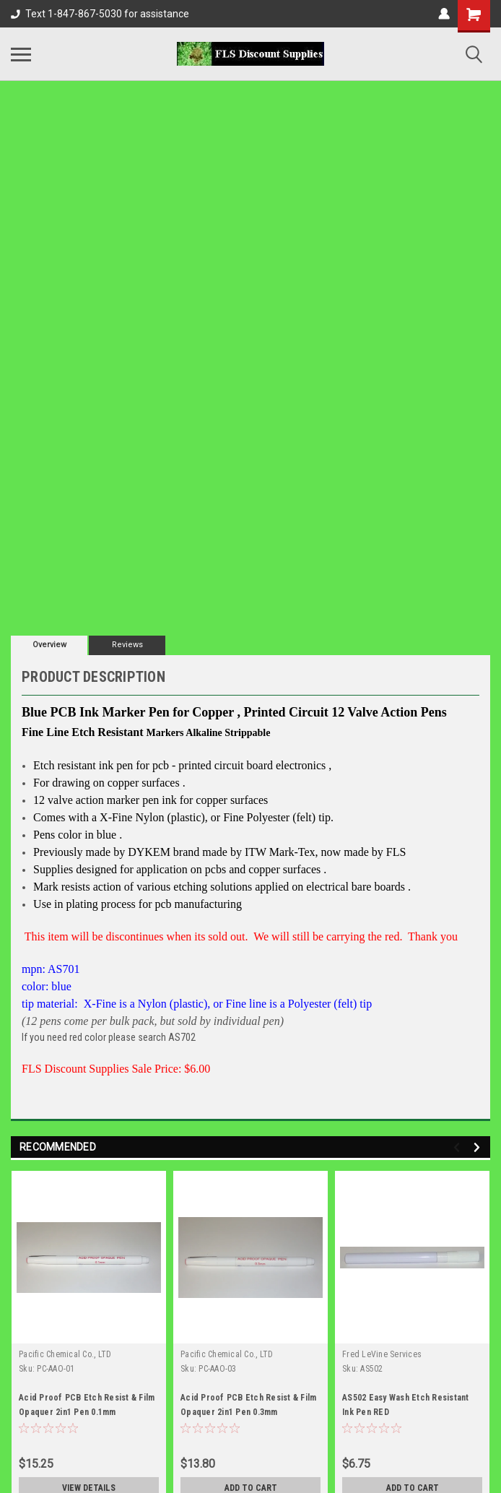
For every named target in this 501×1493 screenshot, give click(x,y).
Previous (458, 1147)
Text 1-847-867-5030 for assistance (100, 14)
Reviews (127, 644)
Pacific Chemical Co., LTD (65, 1354)
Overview (49, 644)
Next (479, 1147)
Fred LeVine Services (382, 1354)
